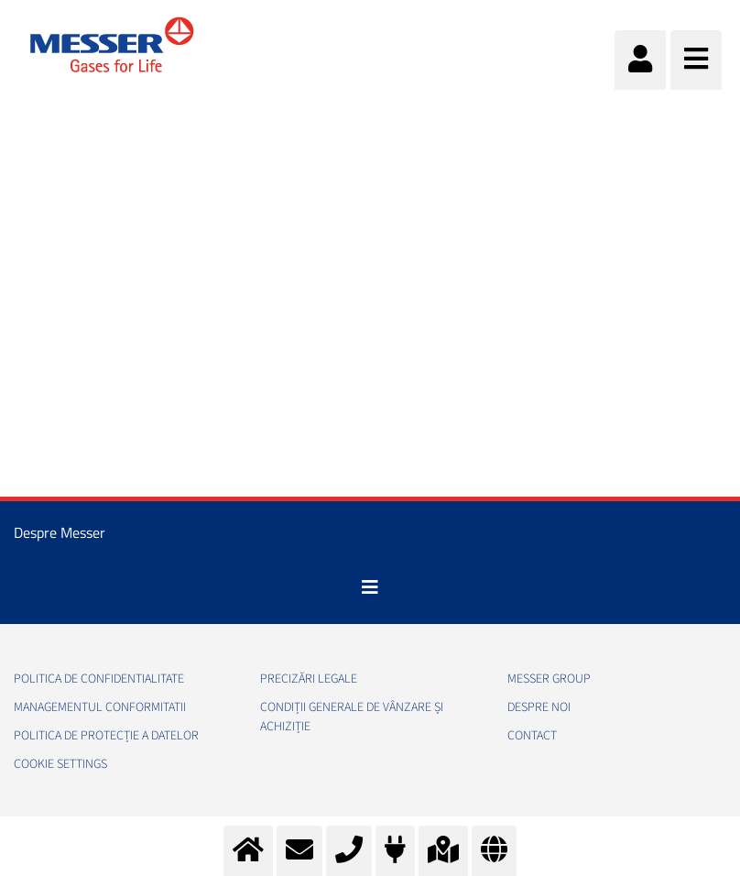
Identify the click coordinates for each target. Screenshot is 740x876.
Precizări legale (308, 679)
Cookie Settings (60, 764)
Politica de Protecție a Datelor (106, 736)
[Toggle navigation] (370, 587)
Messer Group (549, 679)
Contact (532, 736)
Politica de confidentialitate (99, 679)
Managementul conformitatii (100, 707)
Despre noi (539, 707)
